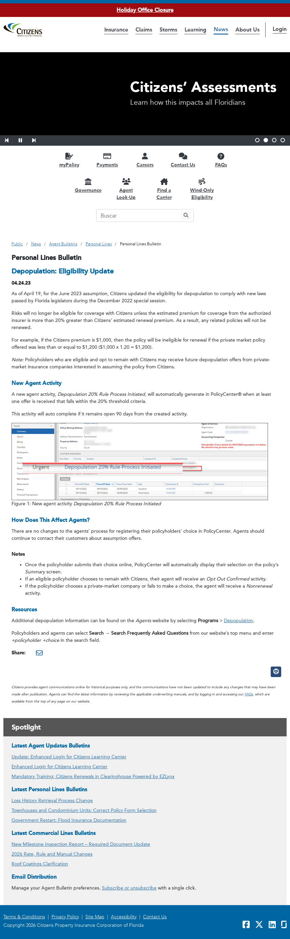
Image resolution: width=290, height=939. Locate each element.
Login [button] (280, 29)
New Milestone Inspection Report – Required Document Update (81, 844)
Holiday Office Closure (145, 10)
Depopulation (238, 621)
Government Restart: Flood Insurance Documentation (69, 820)
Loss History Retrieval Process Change (52, 800)
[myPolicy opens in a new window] (69, 159)
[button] (11, 139)
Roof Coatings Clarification (40, 864)
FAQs (249, 694)
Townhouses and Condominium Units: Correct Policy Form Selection (84, 810)
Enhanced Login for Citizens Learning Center (59, 767)
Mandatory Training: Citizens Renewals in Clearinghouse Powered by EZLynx (93, 776)
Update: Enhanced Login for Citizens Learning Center (69, 757)
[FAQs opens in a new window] (220, 159)
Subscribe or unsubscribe (129, 888)
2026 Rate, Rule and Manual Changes (52, 854)
